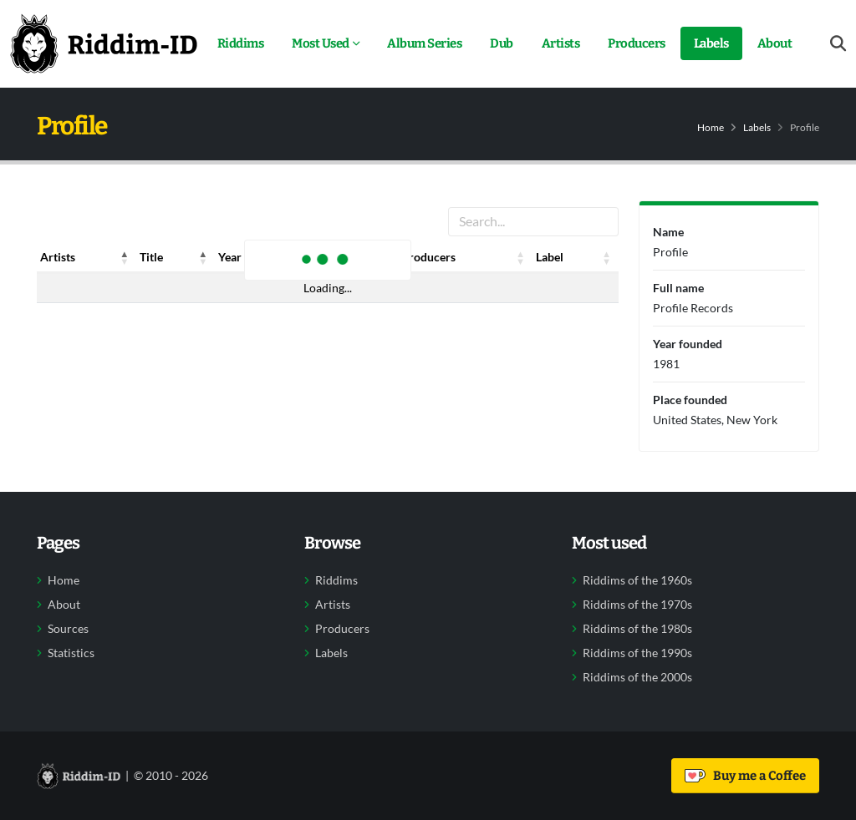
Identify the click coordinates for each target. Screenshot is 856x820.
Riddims (240, 43)
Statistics (71, 653)
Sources (68, 628)
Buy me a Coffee (745, 775)
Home (710, 127)
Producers (636, 43)
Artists (561, 43)
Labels (711, 43)
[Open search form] (838, 44)
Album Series (424, 43)
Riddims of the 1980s (637, 628)
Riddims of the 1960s (637, 580)
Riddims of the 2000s (637, 677)
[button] (125, 257)
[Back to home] (103, 43)
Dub (501, 43)
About (774, 43)
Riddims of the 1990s (637, 653)
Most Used (320, 43)
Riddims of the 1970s (637, 604)
